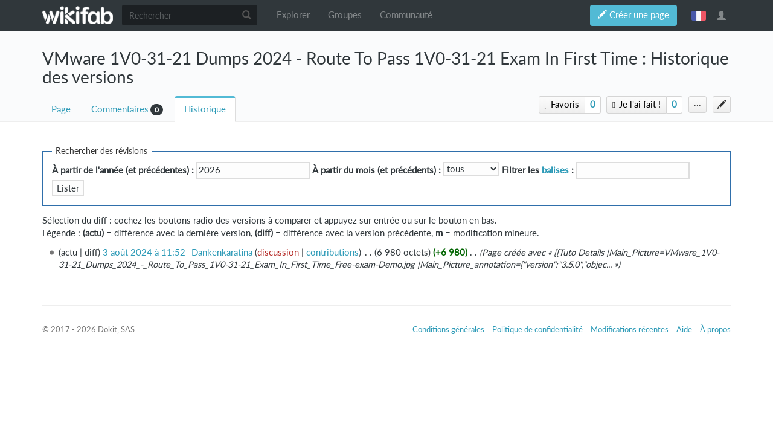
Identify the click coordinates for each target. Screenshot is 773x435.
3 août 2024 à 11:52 (144, 252)
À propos (715, 329)
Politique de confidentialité (537, 329)
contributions (332, 252)
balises (555, 170)
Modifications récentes (630, 329)
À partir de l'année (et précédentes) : (123, 170)
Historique (205, 109)
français (698, 15)
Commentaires (120, 109)
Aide (684, 329)
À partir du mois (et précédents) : (376, 170)
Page (61, 109)
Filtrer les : (538, 170)
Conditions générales (448, 329)
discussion (278, 252)
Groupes (345, 15)
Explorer (293, 15)
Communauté (406, 15)
